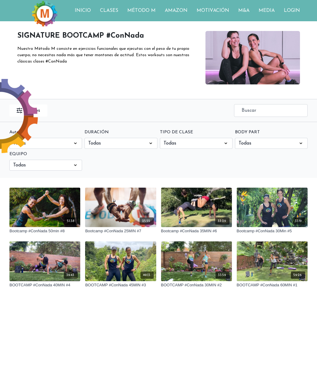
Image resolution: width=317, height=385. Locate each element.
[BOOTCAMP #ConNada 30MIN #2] (196, 285)
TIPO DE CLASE (176, 132)
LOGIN (292, 10)
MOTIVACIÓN (213, 10)
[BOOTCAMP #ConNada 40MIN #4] (44, 285)
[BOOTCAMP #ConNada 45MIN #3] (120, 285)
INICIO (83, 10)
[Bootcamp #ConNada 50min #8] (44, 231)
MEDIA (267, 10)
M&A (244, 10)
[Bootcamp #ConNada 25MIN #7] (120, 231)
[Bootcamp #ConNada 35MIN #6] (196, 231)
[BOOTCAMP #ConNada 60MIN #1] (272, 285)
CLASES (109, 10)
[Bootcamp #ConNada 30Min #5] (272, 231)
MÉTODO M (141, 10)
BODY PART (247, 132)
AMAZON (176, 10)
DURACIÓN (96, 132)
